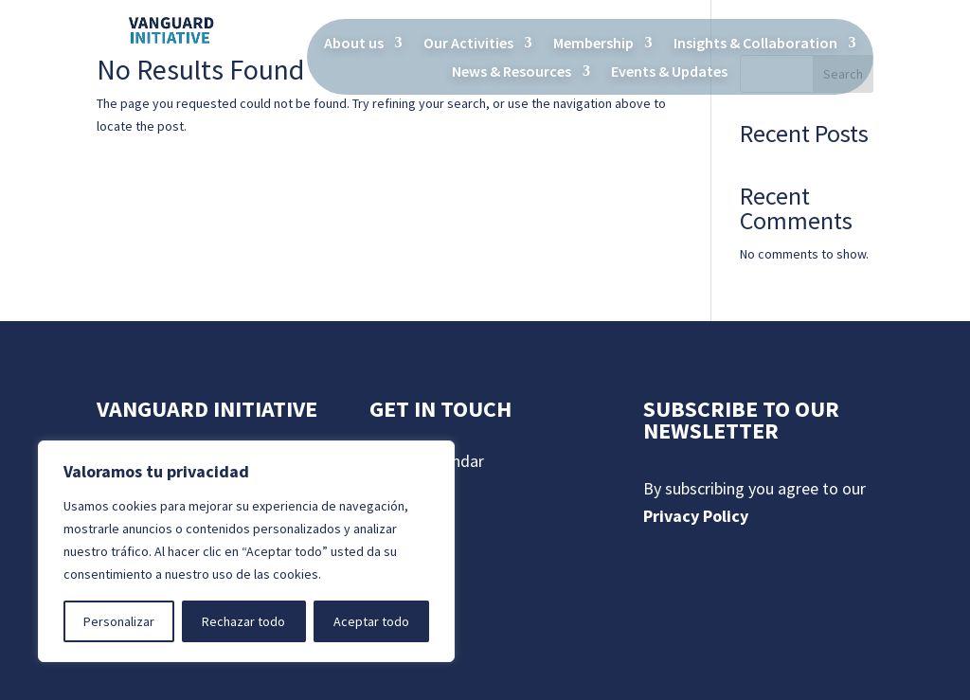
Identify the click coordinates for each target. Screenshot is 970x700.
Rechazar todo (243, 621)
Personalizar (118, 621)
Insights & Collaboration (755, 44)
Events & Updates (669, 72)
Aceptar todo (371, 621)
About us (354, 44)
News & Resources (511, 72)
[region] (246, 551)
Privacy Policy (695, 516)
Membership (593, 44)
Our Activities (468, 44)
